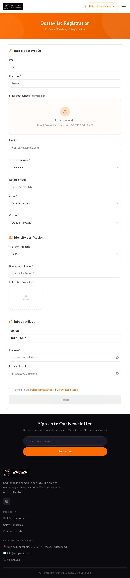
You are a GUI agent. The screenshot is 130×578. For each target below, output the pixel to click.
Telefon (14, 330)
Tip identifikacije (20, 246)
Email (13, 140)
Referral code (17, 179)
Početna (50, 29)
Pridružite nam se (102, 6)
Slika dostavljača (27, 95)
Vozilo (13, 215)
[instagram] (6, 501)
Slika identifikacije (21, 282)
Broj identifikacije (21, 266)
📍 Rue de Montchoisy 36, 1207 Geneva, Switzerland (35, 546)
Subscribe (65, 451)
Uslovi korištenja (67, 389)
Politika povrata (13, 531)
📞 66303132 (11, 559)
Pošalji (65, 399)
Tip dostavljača (19, 160)
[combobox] (13, 338)
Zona (13, 196)
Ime (12, 59)
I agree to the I (46, 389)
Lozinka (14, 350)
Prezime (15, 76)
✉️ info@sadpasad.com (17, 553)
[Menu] (123, 6)
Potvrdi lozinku (19, 366)
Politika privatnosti (42, 389)
